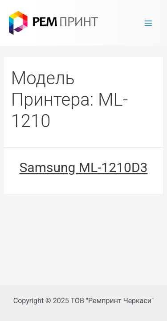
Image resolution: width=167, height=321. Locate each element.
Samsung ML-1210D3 (84, 167)
